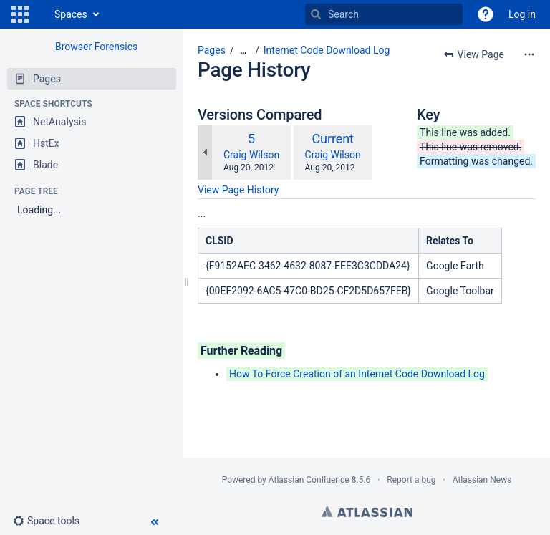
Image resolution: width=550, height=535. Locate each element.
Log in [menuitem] (522, 14)
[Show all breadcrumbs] (243, 50)
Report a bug (411, 480)
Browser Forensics (96, 46)
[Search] (316, 14)
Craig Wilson (251, 154)
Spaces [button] (70, 14)
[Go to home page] (40, 14)
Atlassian (367, 511)
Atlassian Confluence (309, 480)
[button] (20, 14)
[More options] (529, 54)
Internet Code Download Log (327, 50)
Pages (212, 50)
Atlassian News (482, 480)
